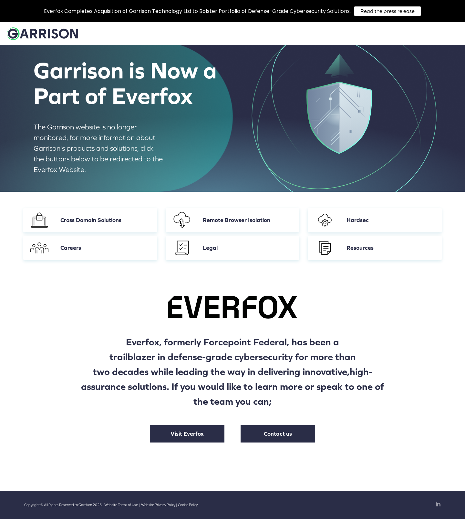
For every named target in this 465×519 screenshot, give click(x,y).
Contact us (278, 433)
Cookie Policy (188, 505)
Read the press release (387, 11)
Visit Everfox (187, 433)
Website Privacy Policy (158, 505)
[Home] (42, 36)
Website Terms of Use (121, 505)
